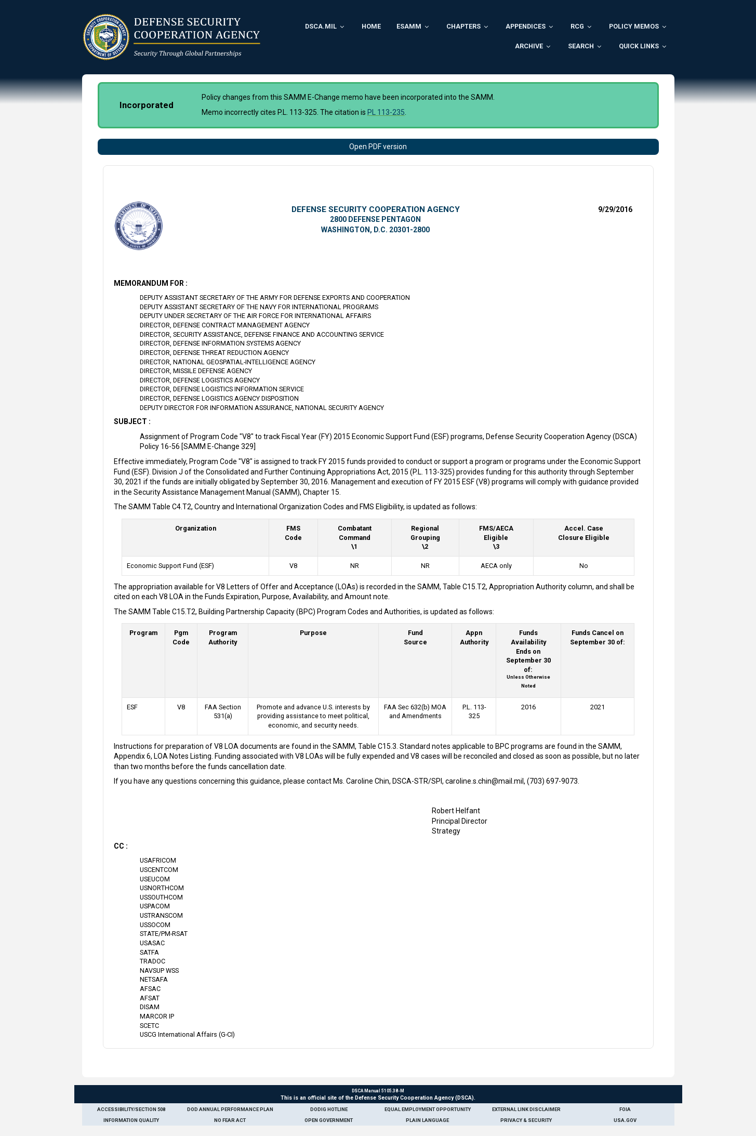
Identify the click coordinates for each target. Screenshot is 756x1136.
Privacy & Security (526, 1120)
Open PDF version (378, 146)
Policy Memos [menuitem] (634, 26)
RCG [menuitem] (577, 26)
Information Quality (131, 1120)
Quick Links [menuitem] (639, 46)
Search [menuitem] (581, 46)
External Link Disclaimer (526, 1109)
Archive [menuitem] (529, 46)
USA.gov (625, 1120)
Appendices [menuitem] (526, 26)
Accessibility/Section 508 (131, 1109)
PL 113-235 (386, 112)
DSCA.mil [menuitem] (321, 26)
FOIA (625, 1109)
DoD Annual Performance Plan (230, 1109)
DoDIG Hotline (329, 1109)
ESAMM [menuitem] (408, 26)
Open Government (328, 1120)
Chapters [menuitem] (463, 26)
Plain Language (427, 1120)
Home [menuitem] (371, 26)
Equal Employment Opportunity (427, 1109)
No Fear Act (230, 1120)
